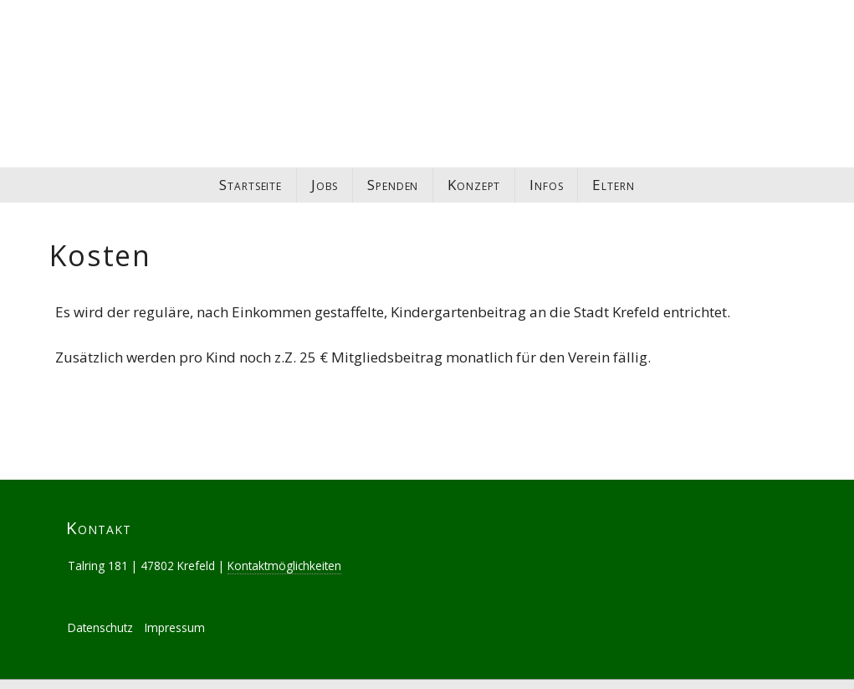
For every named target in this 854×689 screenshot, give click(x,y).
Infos (546, 184)
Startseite (250, 184)
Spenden (392, 184)
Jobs (324, 184)
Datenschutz (100, 608)
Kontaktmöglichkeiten (284, 546)
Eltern (613, 184)
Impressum (175, 608)
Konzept (473, 184)
